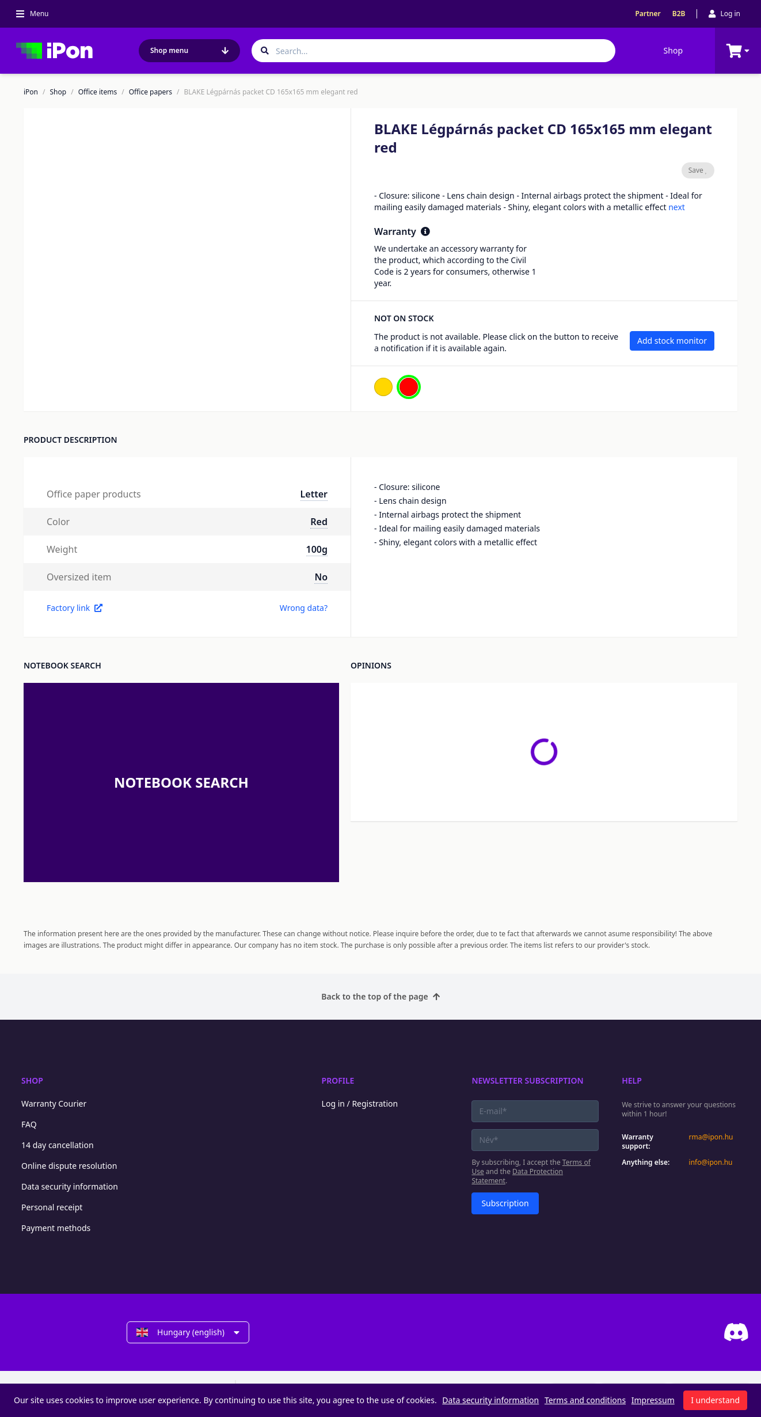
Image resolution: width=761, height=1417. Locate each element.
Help (632, 1080)
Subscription (504, 1203)
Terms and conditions (585, 1400)
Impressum (653, 1400)
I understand (715, 1400)
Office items (97, 92)
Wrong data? (304, 607)
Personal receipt (51, 1207)
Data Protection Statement (517, 1176)
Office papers (150, 92)
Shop (673, 50)
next (676, 207)
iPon (31, 92)
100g (317, 549)
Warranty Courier (53, 1103)
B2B (679, 13)
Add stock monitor (672, 340)
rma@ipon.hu (711, 1137)
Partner (647, 13)
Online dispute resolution (69, 1165)
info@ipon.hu (711, 1162)
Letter (314, 494)
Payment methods (55, 1227)
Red (319, 521)
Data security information (69, 1186)
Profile (338, 1080)
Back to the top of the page (380, 996)
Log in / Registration (360, 1103)
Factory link (74, 607)
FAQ (29, 1124)
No (321, 577)
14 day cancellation (57, 1144)
